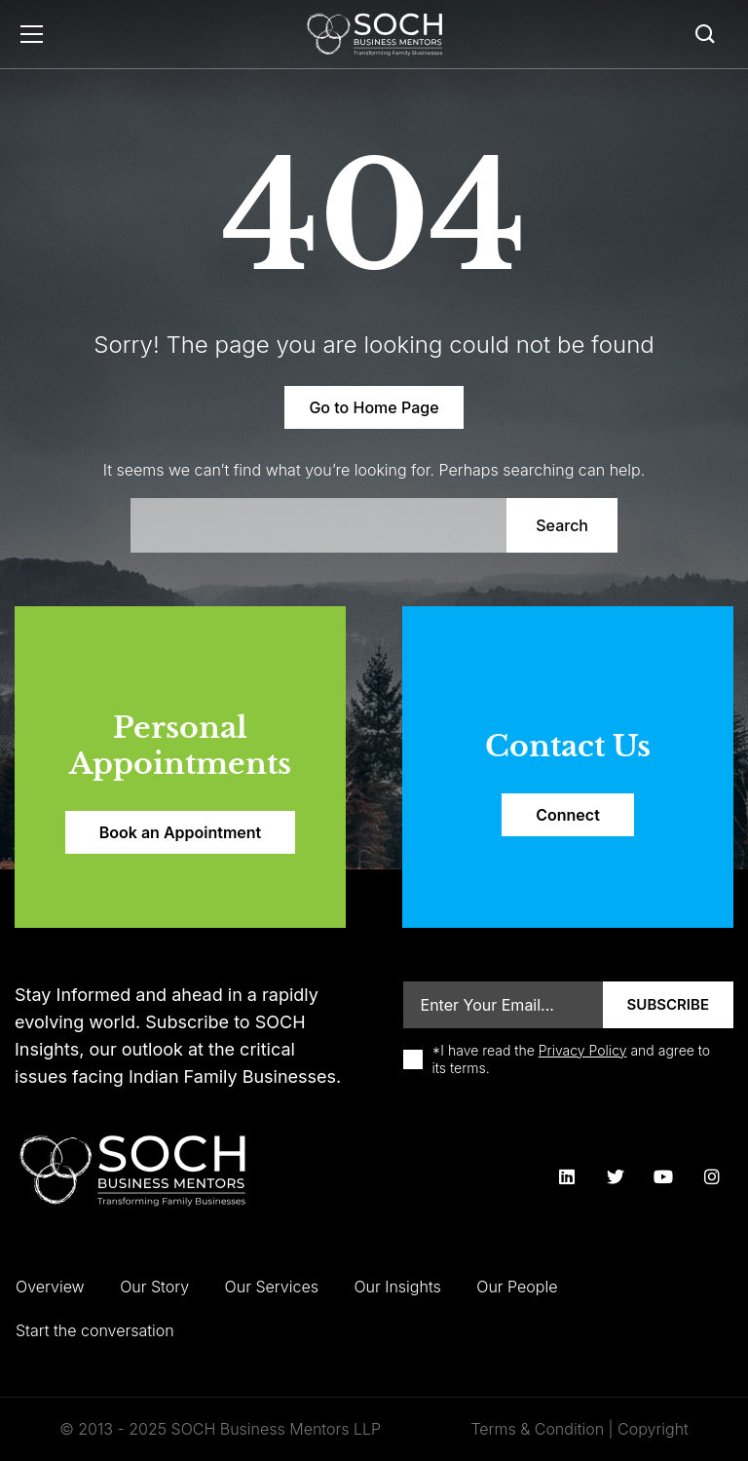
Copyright (653, 1429)
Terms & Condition (537, 1429)
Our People (516, 1286)
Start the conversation (95, 1330)
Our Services (271, 1286)
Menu (31, 34)
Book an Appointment (180, 832)
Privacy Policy (583, 1050)
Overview (50, 1286)
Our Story (154, 1286)
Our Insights (397, 1286)
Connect (568, 815)
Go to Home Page (373, 407)
